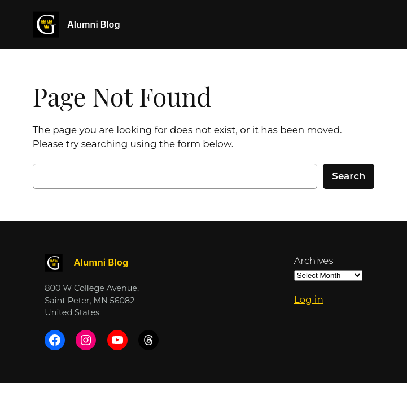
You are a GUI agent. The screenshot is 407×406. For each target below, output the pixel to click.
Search (348, 176)
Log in (308, 299)
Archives (314, 260)
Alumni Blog (93, 24)
